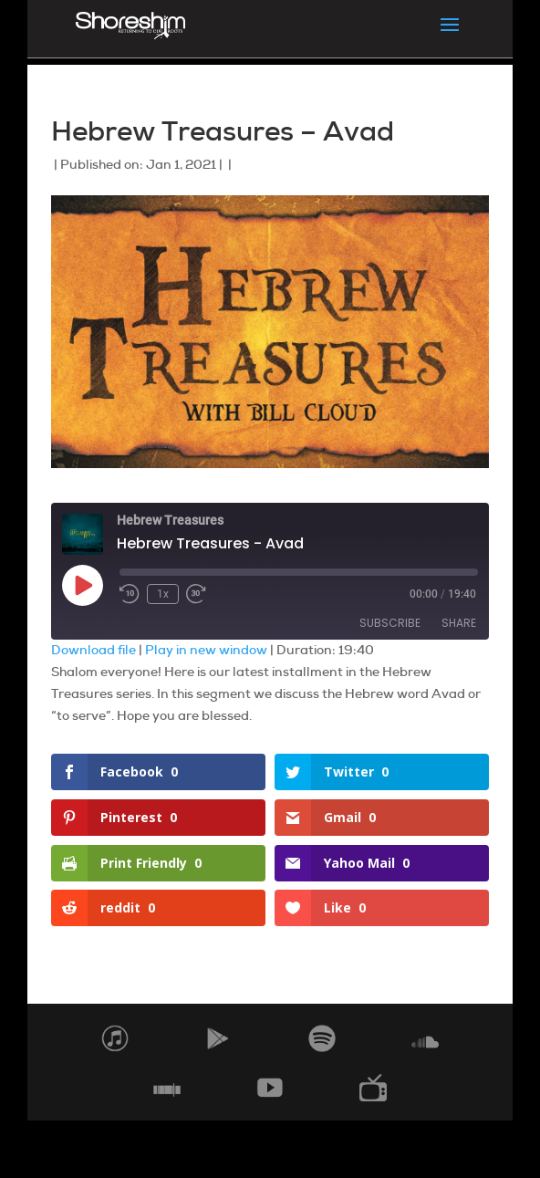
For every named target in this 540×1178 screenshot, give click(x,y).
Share (458, 623)
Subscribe (390, 623)
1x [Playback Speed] (163, 594)
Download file (93, 649)
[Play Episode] (82, 585)
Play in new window (206, 649)
